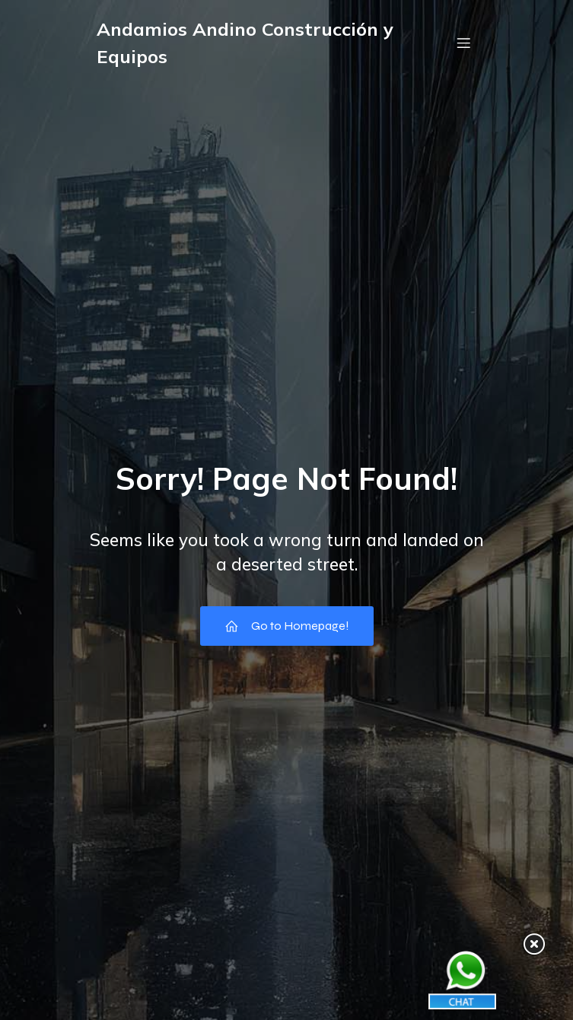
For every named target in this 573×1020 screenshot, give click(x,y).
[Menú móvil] (464, 43)
